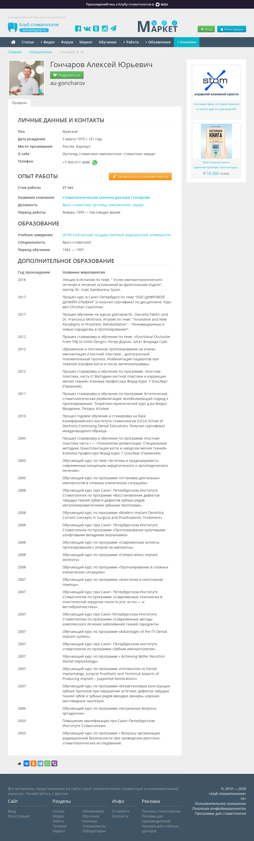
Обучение (108, 42)
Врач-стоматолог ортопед (85, 204)
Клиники (187, 42)
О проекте (121, 811)
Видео (48, 42)
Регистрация (231, 29)
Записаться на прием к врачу (140, 176)
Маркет (86, 42)
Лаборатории (93, 831)
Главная (14, 52)
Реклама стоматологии (161, 811)
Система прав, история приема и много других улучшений (216, 106)
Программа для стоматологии (220, 813)
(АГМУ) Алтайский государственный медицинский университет (117, 234)
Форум (67, 42)
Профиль (19, 102)
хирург (138, 204)
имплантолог (119, 204)
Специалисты (94, 826)
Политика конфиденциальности (219, 808)
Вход (206, 29)
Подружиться (66, 75)
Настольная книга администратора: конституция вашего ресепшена (216, 165)
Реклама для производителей (156, 818)
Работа (131, 42)
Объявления (158, 42)
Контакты (120, 816)
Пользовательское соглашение (220, 803)
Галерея (59, 826)
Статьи (28, 42)
